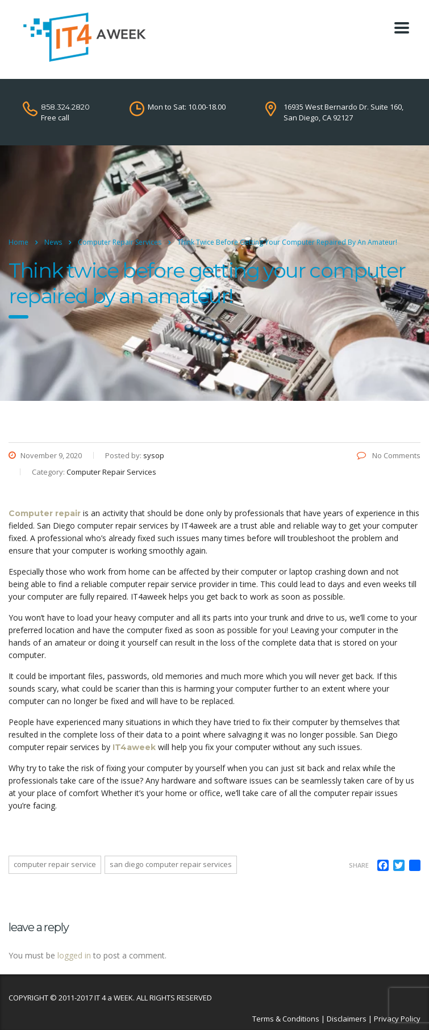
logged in (74, 955)
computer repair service (55, 864)
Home (18, 242)
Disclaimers (346, 1019)
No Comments (388, 455)
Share (359, 865)
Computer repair (45, 513)
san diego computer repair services (171, 864)
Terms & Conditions (285, 1019)
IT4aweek (134, 747)
